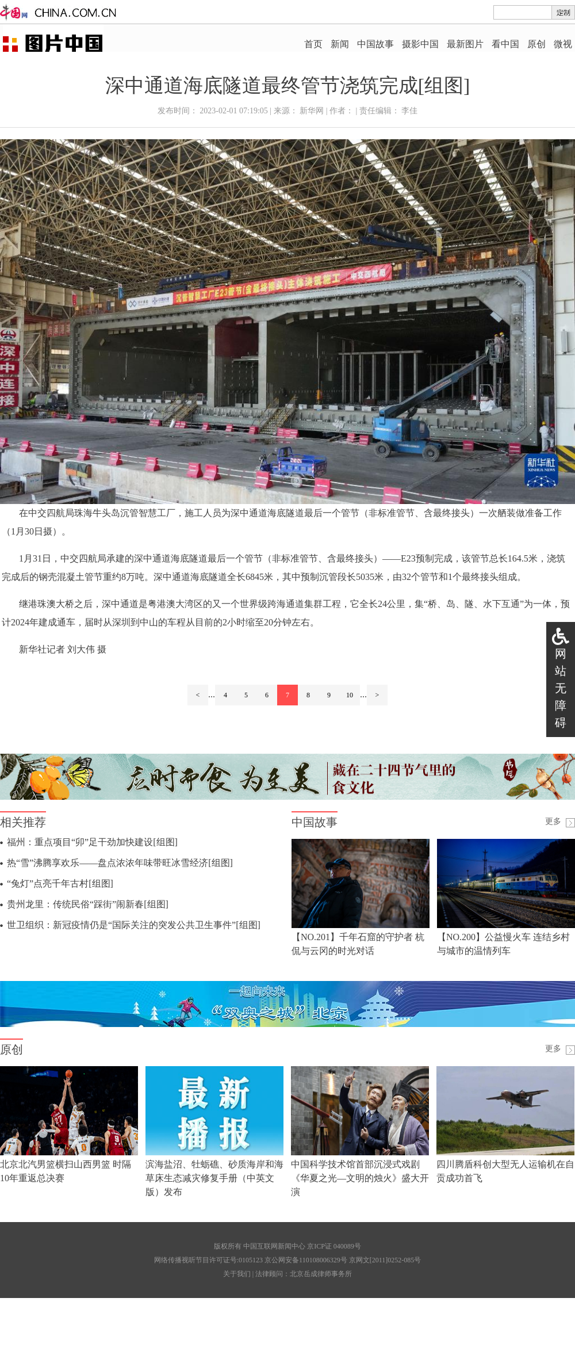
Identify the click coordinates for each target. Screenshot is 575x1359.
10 (349, 695)
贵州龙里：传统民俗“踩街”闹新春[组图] (87, 904)
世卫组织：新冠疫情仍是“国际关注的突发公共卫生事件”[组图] (133, 925)
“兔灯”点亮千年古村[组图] (60, 883)
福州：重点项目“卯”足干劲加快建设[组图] (92, 842)
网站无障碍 (560, 688)
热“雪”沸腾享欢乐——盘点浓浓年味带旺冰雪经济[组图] (120, 863)
